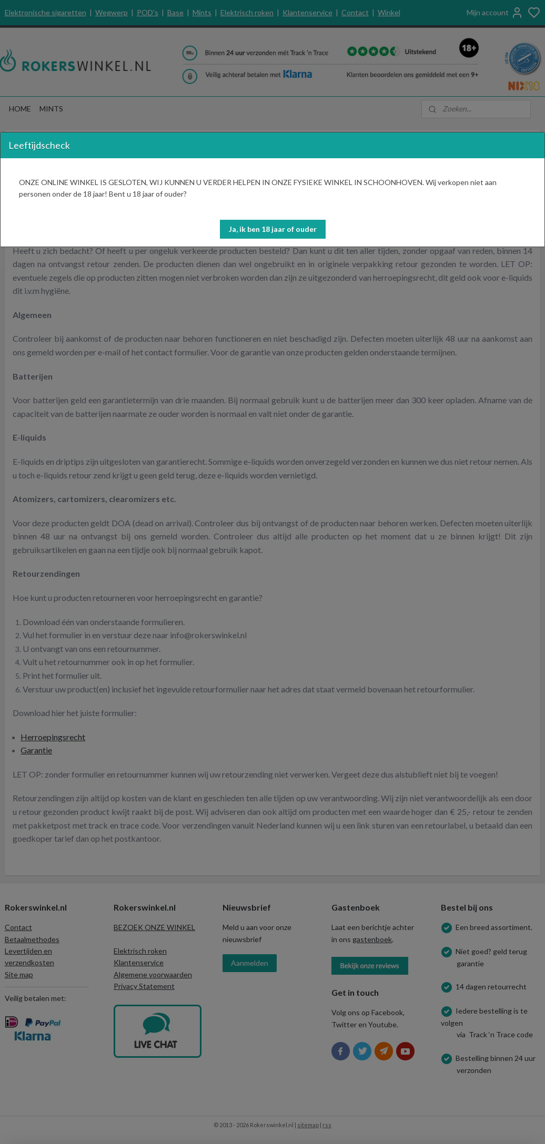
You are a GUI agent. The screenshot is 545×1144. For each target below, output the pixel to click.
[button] (273, 229)
